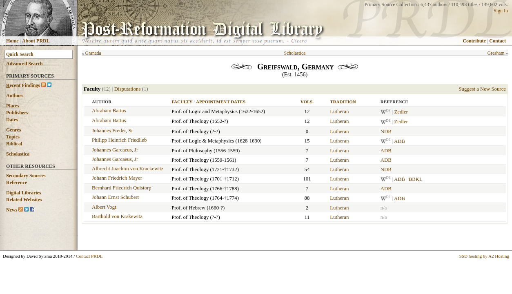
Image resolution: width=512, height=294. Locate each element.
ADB (399, 141)
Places (12, 106)
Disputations (127, 89)
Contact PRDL (89, 256)
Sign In (501, 10)
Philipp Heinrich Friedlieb (119, 140)
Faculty (181, 101)
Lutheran (339, 111)
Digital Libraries (23, 193)
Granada (93, 53)
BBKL (416, 179)
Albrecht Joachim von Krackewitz (127, 169)
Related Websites (24, 200)
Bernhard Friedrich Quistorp (121, 188)
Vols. (307, 101)
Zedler (400, 112)
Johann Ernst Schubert (115, 197)
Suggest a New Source (482, 89)
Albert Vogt (104, 207)
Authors (14, 95)
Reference (16, 182)
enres (13, 130)
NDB (386, 131)
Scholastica (17, 154)
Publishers (17, 113)
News (11, 210)
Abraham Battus (109, 111)
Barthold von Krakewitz (117, 216)
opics (13, 137)
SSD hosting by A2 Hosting (484, 256)
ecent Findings (23, 85)
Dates (12, 119)
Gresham (496, 53)
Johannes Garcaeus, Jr (115, 150)
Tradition (343, 101)
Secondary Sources (26, 175)
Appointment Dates (220, 101)
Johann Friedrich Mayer (117, 178)
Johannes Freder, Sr (112, 131)
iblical (14, 144)
